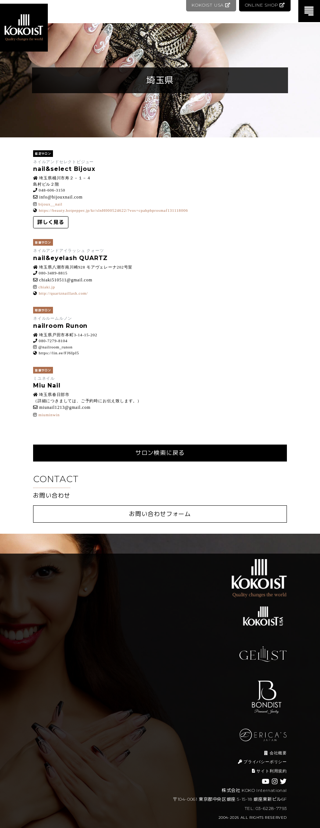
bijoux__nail (50, 204)
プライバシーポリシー (262, 761)
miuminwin (49, 415)
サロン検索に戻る (160, 452)
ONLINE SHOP (265, 5)
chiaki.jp (46, 287)
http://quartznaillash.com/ (63, 293)
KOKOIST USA (210, 5)
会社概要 (275, 753)
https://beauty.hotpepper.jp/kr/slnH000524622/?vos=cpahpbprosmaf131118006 (113, 210)
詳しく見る (50, 222)
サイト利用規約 (269, 771)
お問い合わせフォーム (160, 514)
